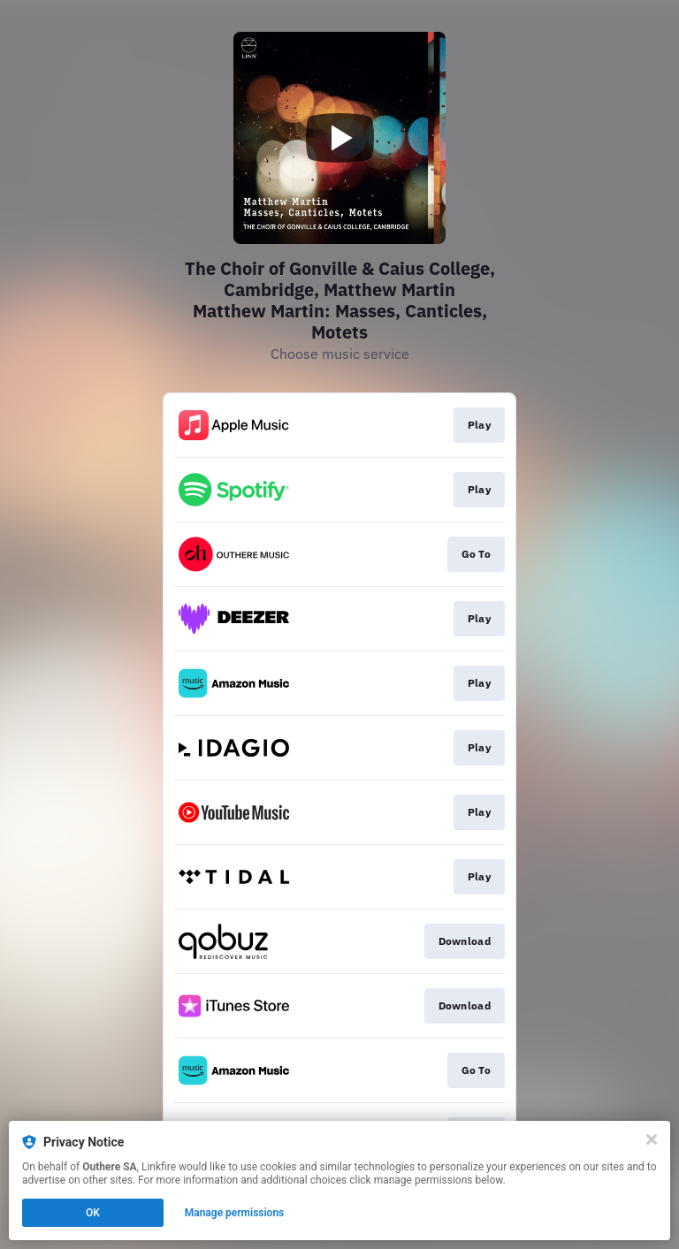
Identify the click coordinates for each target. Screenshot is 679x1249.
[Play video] (339, 138)
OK (93, 1213)
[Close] (651, 1139)
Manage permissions (235, 1213)
